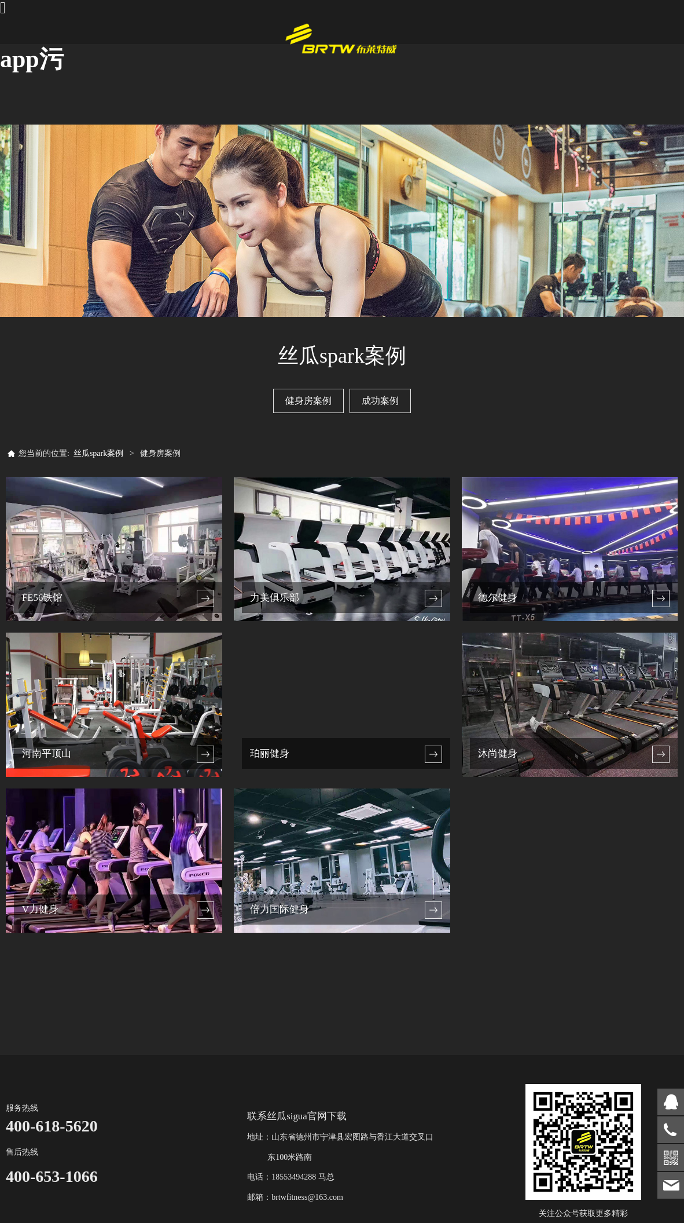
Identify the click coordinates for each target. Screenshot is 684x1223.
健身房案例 (308, 401)
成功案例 (380, 401)
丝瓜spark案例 (98, 453)
